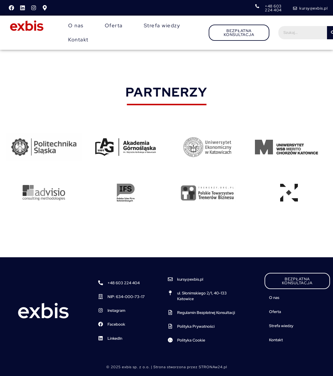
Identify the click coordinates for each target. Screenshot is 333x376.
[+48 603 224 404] (100, 282)
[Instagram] (100, 310)
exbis (43, 310)
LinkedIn (114, 338)
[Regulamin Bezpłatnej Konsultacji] (170, 312)
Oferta (114, 25)
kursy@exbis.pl (190, 279)
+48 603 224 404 (123, 282)
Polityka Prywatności (196, 326)
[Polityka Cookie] (170, 340)
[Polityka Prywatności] (170, 326)
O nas (76, 25)
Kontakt (78, 39)
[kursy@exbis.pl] (170, 279)
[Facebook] (100, 324)
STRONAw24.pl (213, 367)
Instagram (116, 310)
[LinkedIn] (100, 338)
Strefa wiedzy (162, 25)
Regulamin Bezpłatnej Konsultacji (206, 312)
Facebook (116, 324)
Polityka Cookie (191, 340)
